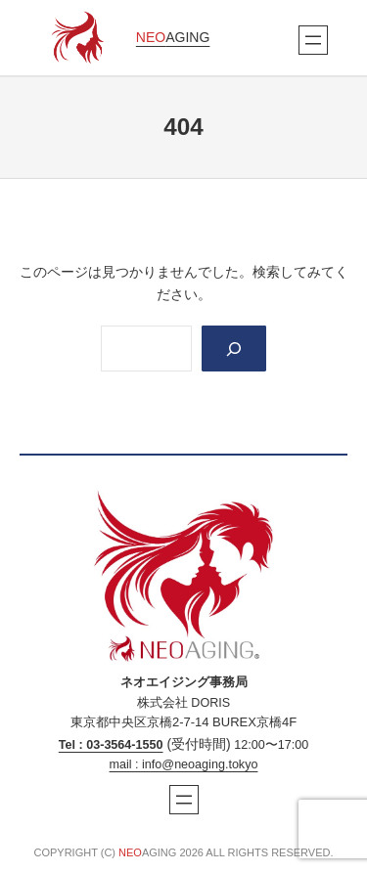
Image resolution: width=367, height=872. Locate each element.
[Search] (233, 348)
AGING (173, 37)
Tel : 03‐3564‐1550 (111, 745)
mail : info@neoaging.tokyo (184, 764)
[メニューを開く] (313, 40)
